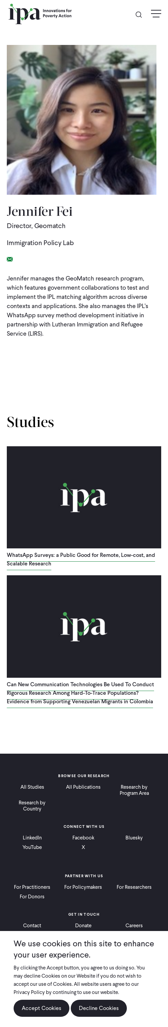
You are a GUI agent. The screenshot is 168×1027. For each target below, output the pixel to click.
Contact (32, 925)
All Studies (32, 787)
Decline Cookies (99, 1008)
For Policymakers (83, 887)
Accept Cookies (41, 1008)
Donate (83, 925)
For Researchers (134, 887)
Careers (134, 925)
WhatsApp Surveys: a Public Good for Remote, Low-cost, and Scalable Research (81, 559)
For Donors (32, 897)
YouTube (32, 847)
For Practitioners (32, 887)
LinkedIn (32, 838)
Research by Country (32, 806)
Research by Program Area (134, 790)
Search (141, 14)
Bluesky (134, 838)
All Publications (83, 787)
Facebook (83, 838)
